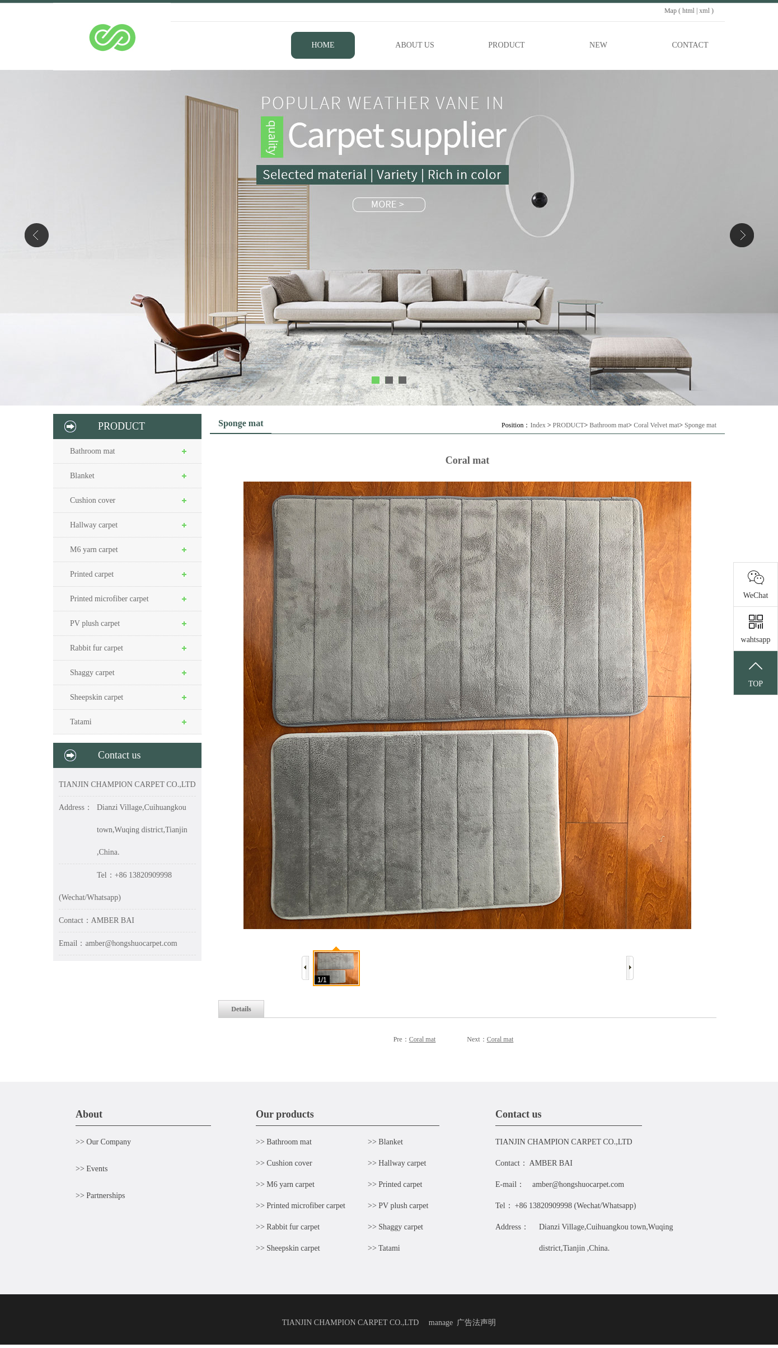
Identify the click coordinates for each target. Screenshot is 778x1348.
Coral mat (422, 1039)
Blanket (82, 476)
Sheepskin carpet (96, 697)
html (688, 11)
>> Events (91, 1169)
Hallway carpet (94, 525)
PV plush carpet (95, 623)
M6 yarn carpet (94, 549)
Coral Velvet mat (656, 425)
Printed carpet (92, 574)
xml (704, 11)
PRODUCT (568, 425)
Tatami (81, 722)
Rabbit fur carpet (96, 648)
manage (441, 1322)
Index (537, 425)
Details (241, 1009)
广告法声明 (476, 1322)
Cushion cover (92, 500)
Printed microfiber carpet (109, 599)
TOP (755, 673)
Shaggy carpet (92, 672)
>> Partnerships (100, 1195)
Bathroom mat (92, 451)
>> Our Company (103, 1142)
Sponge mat (700, 425)
